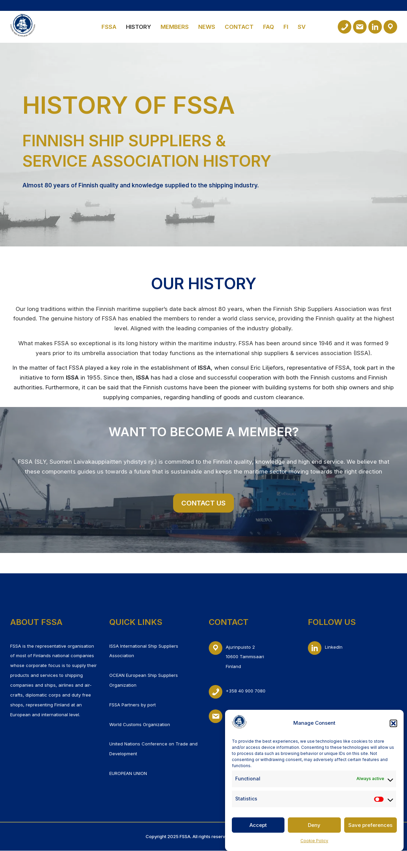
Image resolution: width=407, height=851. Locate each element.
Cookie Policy (314, 845)
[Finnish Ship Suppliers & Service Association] (22, 25)
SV (302, 26)
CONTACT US (203, 503)
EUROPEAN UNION (128, 773)
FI (286, 26)
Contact (239, 26)
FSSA (108, 26)
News (206, 26)
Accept (258, 829)
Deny (314, 829)
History (138, 26)
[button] (393, 727)
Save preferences (370, 829)
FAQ (269, 26)
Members (175, 26)
